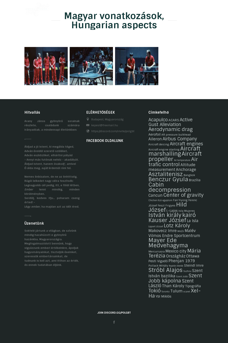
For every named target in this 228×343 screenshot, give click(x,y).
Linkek (181, 8)
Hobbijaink (96, 8)
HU (195, 8)
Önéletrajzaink (71, 8)
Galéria (116, 8)
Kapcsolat (162, 8)
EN (202, 8)
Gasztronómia (138, 8)
